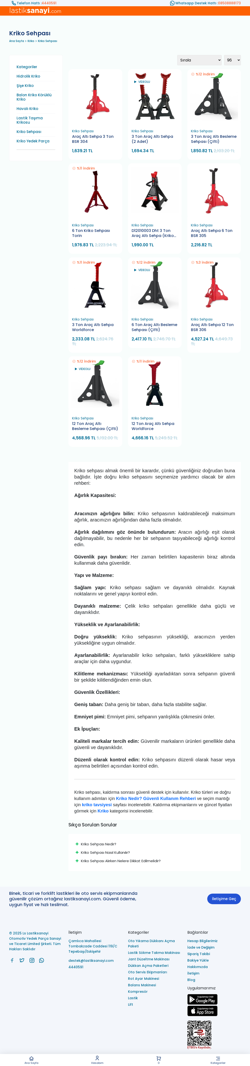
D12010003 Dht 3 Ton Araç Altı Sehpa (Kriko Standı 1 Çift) (153, 233)
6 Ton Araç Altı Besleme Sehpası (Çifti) (154, 327)
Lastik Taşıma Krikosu (30, 120)
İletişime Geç (224, 898)
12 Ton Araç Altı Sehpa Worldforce (153, 426)
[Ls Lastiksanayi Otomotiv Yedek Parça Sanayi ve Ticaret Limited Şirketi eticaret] (214, 1035)
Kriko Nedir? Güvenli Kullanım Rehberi (156, 798)
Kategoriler (218, 1060)
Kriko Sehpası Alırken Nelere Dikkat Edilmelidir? (118, 860)
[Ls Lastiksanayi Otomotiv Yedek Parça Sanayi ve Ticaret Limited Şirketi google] (202, 1003)
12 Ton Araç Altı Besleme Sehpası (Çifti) (95, 426)
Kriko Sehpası (47, 41)
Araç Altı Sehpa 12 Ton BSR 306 (212, 327)
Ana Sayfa (31, 1060)
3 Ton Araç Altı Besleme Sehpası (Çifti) (214, 139)
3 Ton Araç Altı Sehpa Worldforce (93, 327)
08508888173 (229, 3)
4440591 (49, 3)
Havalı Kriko (27, 109)
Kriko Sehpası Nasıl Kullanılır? (103, 852)
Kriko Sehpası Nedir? (96, 844)
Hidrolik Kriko (28, 76)
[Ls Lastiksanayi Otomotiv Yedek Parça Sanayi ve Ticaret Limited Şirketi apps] (202, 1015)
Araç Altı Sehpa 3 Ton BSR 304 (93, 139)
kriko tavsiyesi (97, 804)
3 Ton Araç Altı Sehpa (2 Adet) (152, 139)
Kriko (31, 41)
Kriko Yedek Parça (33, 141)
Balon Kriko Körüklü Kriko (34, 97)
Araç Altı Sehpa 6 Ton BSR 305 (211, 233)
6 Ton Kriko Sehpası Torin (91, 233)
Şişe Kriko (25, 86)
